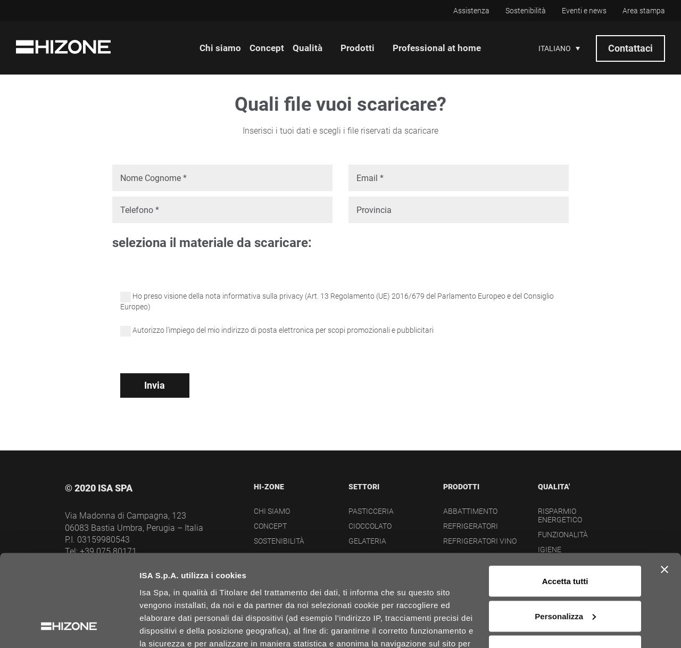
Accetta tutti (565, 498)
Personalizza (565, 533)
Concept (267, 48)
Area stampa (643, 10)
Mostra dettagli (168, 626)
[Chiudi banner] (664, 487)
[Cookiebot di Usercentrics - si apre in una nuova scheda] (68, 627)
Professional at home (437, 48)
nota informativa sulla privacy (254, 296)
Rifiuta (565, 568)
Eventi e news (584, 10)
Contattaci (630, 48)
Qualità (307, 48)
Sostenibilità (525, 10)
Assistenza (471, 10)
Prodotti (357, 48)
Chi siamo (220, 48)
